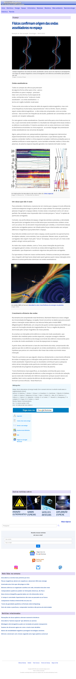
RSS (18, 435)
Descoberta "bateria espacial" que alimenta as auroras (19, 621)
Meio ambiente (57, 8)
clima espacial (48, 193)
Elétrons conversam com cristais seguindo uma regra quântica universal (24, 634)
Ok (38, 546)
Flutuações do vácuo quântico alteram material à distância (20, 617)
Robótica (5, 12)
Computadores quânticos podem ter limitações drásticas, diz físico (23, 591)
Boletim (29, 662)
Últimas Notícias (22, 662)
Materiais (40, 8)
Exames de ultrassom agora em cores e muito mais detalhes (20, 627)
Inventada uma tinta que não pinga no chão (15, 584)
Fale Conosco (36, 662)
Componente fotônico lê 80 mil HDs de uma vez (16, 600)
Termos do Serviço (45, 662)
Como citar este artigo (24, 421)
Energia (17, 8)
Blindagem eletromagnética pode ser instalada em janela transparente (24, 624)
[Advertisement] (57, 92)
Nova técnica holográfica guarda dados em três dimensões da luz (22, 594)
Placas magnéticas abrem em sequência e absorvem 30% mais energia (24, 581)
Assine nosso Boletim (23, 430)
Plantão (11, 12)
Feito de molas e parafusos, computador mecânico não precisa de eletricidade (26, 607)
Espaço (23, 8)
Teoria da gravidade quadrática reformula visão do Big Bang (20, 604)
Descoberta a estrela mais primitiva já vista (15, 578)
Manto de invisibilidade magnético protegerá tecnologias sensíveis (22, 630)
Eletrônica (10, 8)
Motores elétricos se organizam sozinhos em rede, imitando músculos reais (25, 587)
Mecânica (48, 8)
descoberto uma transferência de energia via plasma (46, 305)
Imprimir (19, 416)
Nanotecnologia (69, 8)
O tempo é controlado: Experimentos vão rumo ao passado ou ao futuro (24, 597)
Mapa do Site (55, 662)
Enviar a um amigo (22, 425)
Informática (31, 8)
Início (3, 8)
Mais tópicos (66, 522)
